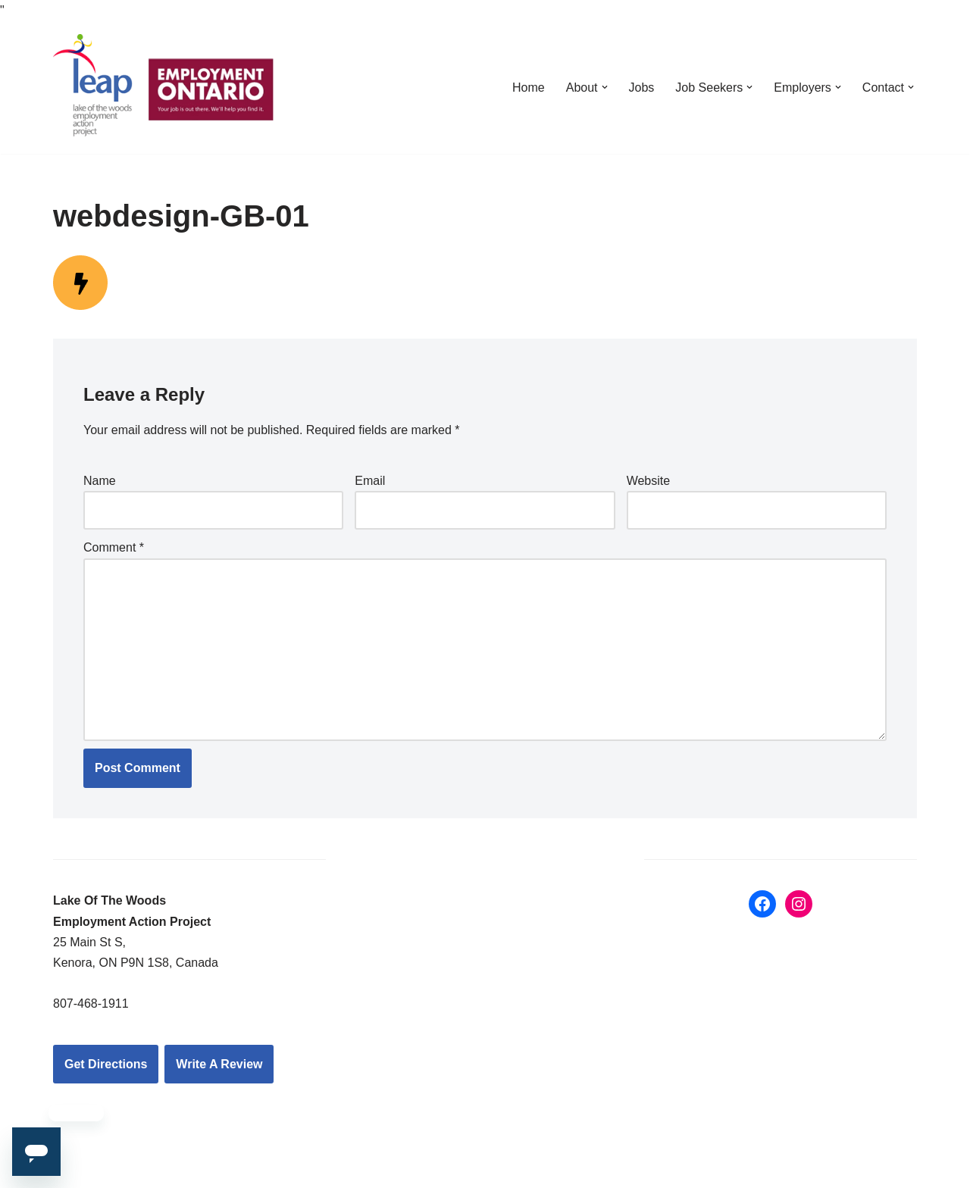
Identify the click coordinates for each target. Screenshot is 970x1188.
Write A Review (219, 1064)
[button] (605, 87)
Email (370, 480)
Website (649, 480)
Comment (113, 547)
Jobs (642, 87)
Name (99, 480)
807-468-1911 (91, 1003)
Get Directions (105, 1064)
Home (528, 87)
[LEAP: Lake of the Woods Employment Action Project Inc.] (166, 86)
